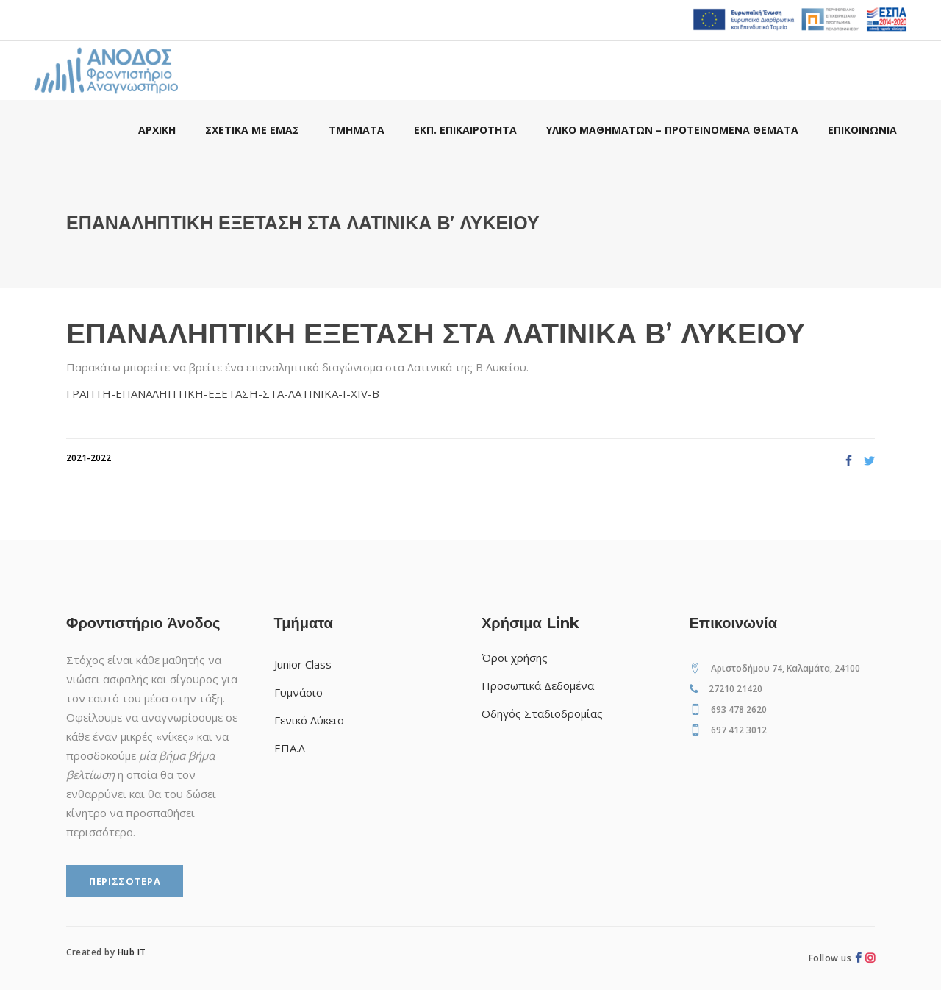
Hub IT (132, 952)
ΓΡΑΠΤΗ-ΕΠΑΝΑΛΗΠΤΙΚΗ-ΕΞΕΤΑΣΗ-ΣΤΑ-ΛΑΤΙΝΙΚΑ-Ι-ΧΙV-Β (222, 393)
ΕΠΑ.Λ (289, 748)
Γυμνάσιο (298, 692)
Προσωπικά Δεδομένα (538, 685)
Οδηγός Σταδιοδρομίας (542, 713)
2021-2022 (88, 458)
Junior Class (303, 664)
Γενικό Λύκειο (309, 720)
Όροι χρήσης (515, 657)
